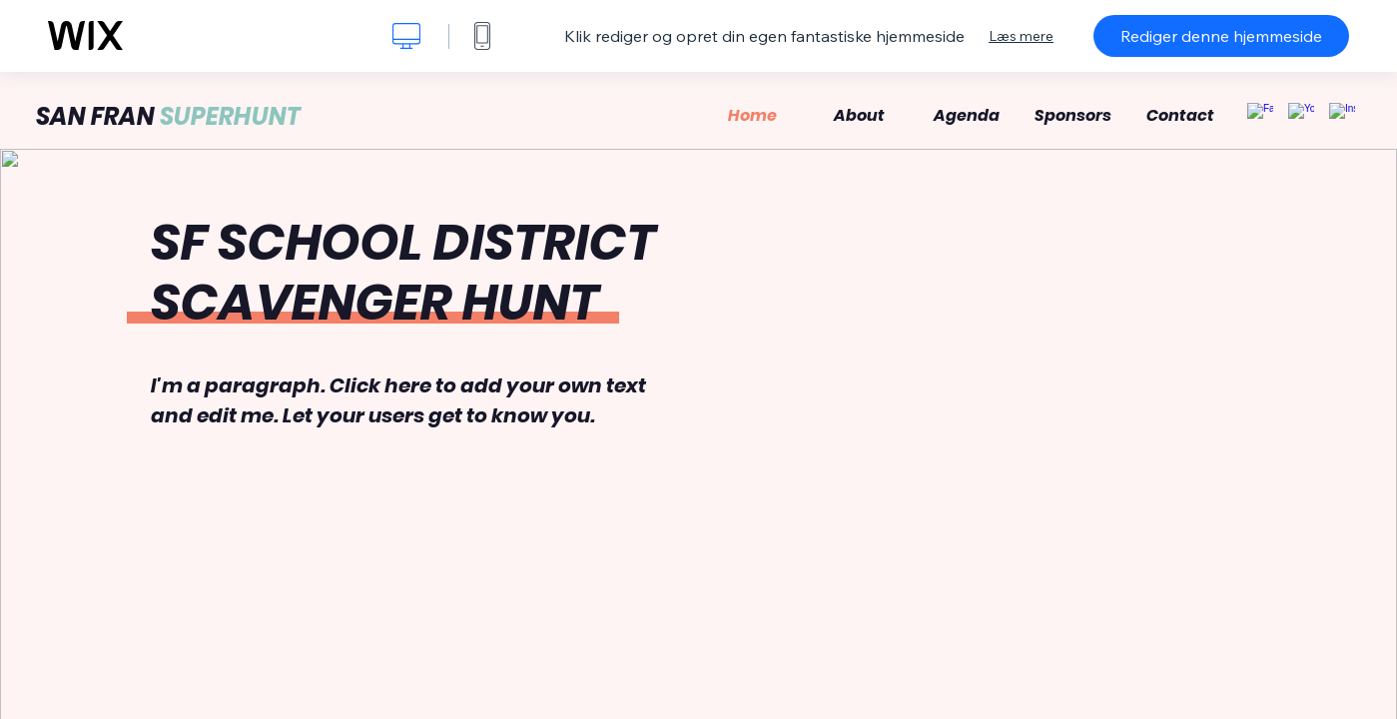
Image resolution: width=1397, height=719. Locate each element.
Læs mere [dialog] (1021, 36)
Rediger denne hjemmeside (1221, 36)
